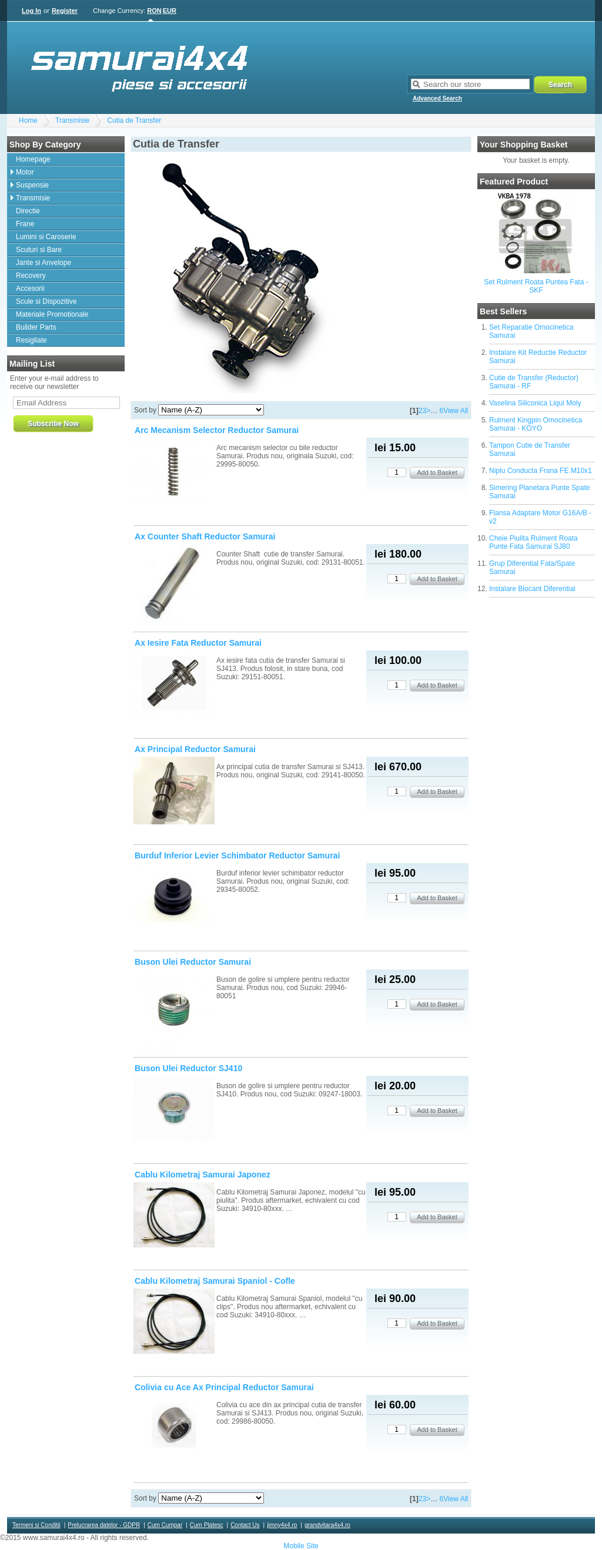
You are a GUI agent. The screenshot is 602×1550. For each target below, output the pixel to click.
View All (455, 411)
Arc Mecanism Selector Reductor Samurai (217, 430)
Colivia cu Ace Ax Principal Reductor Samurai (224, 1387)
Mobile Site (300, 1546)
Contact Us (244, 1525)
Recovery (31, 275)
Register (65, 10)
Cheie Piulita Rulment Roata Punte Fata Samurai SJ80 (533, 542)
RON (154, 10)
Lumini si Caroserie (46, 237)
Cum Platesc (206, 1525)
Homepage (33, 159)
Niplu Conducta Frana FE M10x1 (540, 471)
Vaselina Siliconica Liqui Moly (535, 403)
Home (28, 120)
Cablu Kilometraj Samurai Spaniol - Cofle (215, 1281)
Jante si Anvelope (43, 263)
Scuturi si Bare (39, 250)
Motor (25, 172)
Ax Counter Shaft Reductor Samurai (205, 536)
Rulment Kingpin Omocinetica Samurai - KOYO (535, 424)
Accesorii (30, 288)
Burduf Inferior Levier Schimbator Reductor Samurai (237, 855)
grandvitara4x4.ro (327, 1525)
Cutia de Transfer (134, 120)
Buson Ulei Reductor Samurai (193, 962)
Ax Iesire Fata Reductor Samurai (198, 642)
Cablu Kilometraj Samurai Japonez (202, 1174)
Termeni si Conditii (36, 1525)
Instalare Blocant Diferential (532, 589)
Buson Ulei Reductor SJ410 (188, 1068)
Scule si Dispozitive (46, 301)
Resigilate (31, 340)
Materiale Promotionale (52, 314)
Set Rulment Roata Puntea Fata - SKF (536, 286)
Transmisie (72, 120)
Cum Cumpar (165, 1525)
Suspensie (32, 185)
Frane (25, 224)
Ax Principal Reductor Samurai (195, 749)
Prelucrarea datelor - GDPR (104, 1525)
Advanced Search (437, 98)
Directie (28, 211)
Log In (31, 10)
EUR (169, 10)
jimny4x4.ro (282, 1525)
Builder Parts (36, 327)
